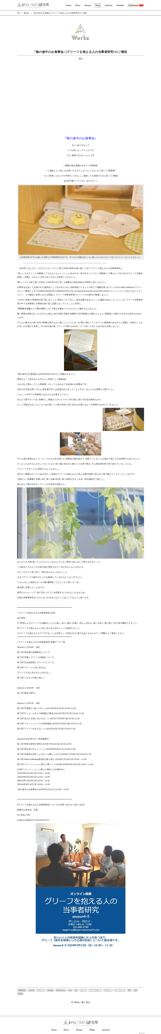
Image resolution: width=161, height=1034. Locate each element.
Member (120, 6)
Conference (133, 6)
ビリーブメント (120, 990)
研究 (80, 58)
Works (98, 6)
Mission (88, 6)
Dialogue (50, 990)
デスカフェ (108, 990)
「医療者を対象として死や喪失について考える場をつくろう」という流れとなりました (56, 308)
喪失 (129, 990)
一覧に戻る (82, 1002)
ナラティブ (41, 990)
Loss (76, 990)
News (77, 6)
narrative (31, 990)
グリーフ (83, 990)
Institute (108, 6)
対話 (135, 990)
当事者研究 (22, 990)
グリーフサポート (95, 990)
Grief (69, 990)
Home (68, 6)
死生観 (20, 994)
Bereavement (60, 990)
